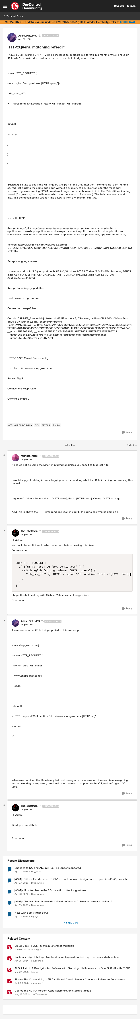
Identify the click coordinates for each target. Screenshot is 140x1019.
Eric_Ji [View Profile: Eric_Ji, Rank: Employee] (34, 972)
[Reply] (127, 432)
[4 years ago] (22, 994)
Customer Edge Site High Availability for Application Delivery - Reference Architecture (67, 957)
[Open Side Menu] (5, 6)
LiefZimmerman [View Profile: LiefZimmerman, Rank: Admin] (40, 994)
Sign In (131, 6)
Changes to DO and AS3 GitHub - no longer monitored (48, 867)
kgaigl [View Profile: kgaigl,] (34, 916)
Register (119, 6)
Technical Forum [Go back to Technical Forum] (13, 16)
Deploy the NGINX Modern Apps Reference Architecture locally (53, 990)
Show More (70, 923)
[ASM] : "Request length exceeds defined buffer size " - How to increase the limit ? (63, 901)
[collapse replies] (4, 455)
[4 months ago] (21, 871)
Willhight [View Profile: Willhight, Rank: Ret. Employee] (36, 949)
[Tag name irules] (56, 425)
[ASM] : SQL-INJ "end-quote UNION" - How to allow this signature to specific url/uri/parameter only (72, 879)
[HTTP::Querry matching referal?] (27, 459)
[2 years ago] (21, 960)
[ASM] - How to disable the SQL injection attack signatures (50, 890)
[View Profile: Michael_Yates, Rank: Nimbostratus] (15, 457)
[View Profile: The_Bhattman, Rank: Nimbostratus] (15, 533)
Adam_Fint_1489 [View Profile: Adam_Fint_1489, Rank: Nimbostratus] (27, 35)
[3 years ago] (22, 949)
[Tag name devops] (46, 425)
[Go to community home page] (26, 6)
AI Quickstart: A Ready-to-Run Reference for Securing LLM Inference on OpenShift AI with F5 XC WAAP (72, 968)
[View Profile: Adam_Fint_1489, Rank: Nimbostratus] (12, 37)
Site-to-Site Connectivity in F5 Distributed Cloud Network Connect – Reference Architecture (70, 979)
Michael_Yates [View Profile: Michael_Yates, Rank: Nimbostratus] (29, 456)
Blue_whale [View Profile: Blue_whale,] (37, 882)
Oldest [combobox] (132, 445)
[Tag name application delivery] (20, 425)
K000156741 (127, 22)
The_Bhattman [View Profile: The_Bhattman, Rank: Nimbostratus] (29, 531)
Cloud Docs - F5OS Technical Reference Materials (44, 945)
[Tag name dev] (37, 425)
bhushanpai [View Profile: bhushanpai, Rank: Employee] (37, 960)
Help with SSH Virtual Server (32, 912)
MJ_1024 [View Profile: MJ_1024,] (36, 871)
